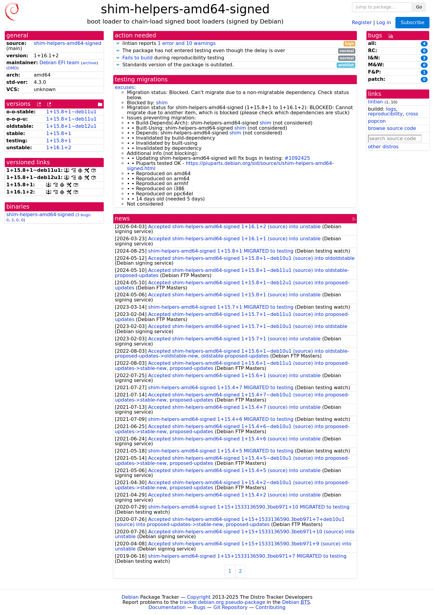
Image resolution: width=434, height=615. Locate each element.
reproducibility (385, 114)
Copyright (198, 597)
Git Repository (230, 607)
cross (412, 114)
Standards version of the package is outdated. (235, 65)
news (122, 218)
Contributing (271, 607)
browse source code (392, 128)
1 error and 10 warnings (186, 43)
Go (419, 7)
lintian (375, 102)
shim (162, 103)
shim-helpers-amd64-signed (67, 43)
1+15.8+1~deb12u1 (71, 126)
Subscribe (412, 22)
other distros (383, 147)
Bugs (199, 607)
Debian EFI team (59, 62)
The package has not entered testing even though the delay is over (235, 50)
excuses (124, 87)
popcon (377, 121)
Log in (383, 22)
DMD (12, 68)
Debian (130, 597)
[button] (117, 43)
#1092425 (297, 158)
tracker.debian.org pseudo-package (222, 602)
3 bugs (83, 215)
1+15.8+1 (58, 133)
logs (391, 109)
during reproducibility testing (235, 58)
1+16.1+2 (58, 147)
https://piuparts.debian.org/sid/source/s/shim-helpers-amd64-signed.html (230, 165)
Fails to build (137, 58)
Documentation (167, 607)
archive (89, 63)
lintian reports (235, 43)
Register (362, 22)
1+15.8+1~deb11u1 (71, 112)
